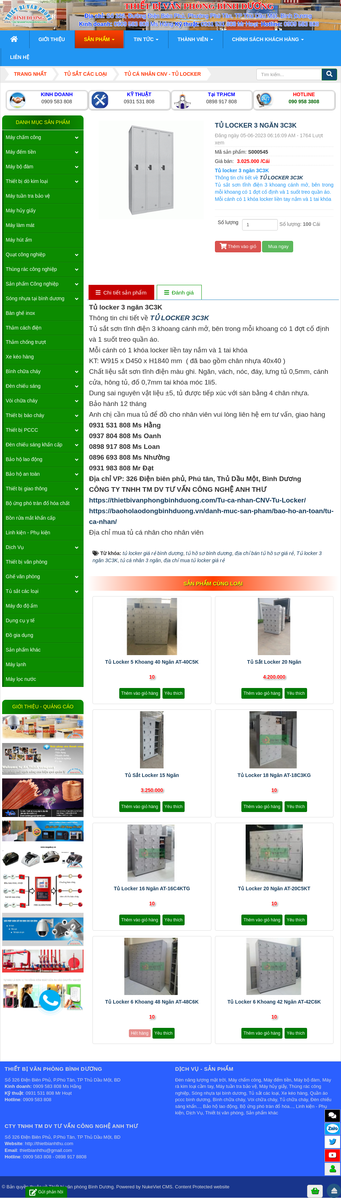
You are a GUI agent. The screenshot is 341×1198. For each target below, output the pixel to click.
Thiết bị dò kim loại (27, 181)
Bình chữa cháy (23, 371)
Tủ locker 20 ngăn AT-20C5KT (274, 888)
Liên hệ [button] (19, 57)
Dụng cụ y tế (20, 620)
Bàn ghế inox (20, 313)
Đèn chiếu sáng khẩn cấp (34, 444)
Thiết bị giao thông (26, 488)
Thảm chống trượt (26, 342)
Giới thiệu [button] (52, 39)
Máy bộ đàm (19, 166)
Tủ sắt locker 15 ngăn (152, 775)
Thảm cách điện (23, 328)
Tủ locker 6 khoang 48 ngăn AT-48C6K (152, 1002)
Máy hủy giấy (21, 210)
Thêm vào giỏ (238, 246)
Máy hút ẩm (19, 240)
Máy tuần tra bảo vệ (28, 196)
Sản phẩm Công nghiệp (32, 284)
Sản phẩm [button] (99, 41)
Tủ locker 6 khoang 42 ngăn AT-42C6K (274, 1002)
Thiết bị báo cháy (25, 415)
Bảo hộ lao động (24, 459)
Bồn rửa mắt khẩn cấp (30, 518)
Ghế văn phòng (23, 576)
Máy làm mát (20, 225)
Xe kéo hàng (20, 357)
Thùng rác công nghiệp (31, 269)
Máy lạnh (16, 664)
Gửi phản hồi (46, 1192)
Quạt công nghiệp (25, 254)
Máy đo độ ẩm (21, 606)
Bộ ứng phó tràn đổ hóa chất (38, 503)
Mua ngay (278, 246)
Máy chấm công (23, 137)
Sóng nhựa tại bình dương (35, 298)
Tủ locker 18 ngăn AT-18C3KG (274, 775)
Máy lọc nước (21, 679)
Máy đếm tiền (21, 152)
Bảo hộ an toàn (23, 474)
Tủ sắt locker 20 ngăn (274, 662)
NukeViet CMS (157, 1186)
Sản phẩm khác (23, 650)
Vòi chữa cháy (21, 401)
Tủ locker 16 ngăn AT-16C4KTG (152, 888)
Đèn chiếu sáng (23, 386)
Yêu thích (174, 693)
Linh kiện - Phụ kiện (28, 532)
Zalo (332, 1128)
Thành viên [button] (195, 41)
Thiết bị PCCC (22, 430)
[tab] (121, 293)
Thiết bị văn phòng (26, 562)
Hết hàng (140, 1033)
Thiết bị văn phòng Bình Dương (81, 1186)
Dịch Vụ (15, 547)
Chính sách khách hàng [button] (268, 41)
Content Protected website (202, 1186)
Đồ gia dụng (19, 635)
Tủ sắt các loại (22, 591)
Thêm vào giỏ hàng (139, 693)
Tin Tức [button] (146, 41)
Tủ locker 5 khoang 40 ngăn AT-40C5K (152, 662)
